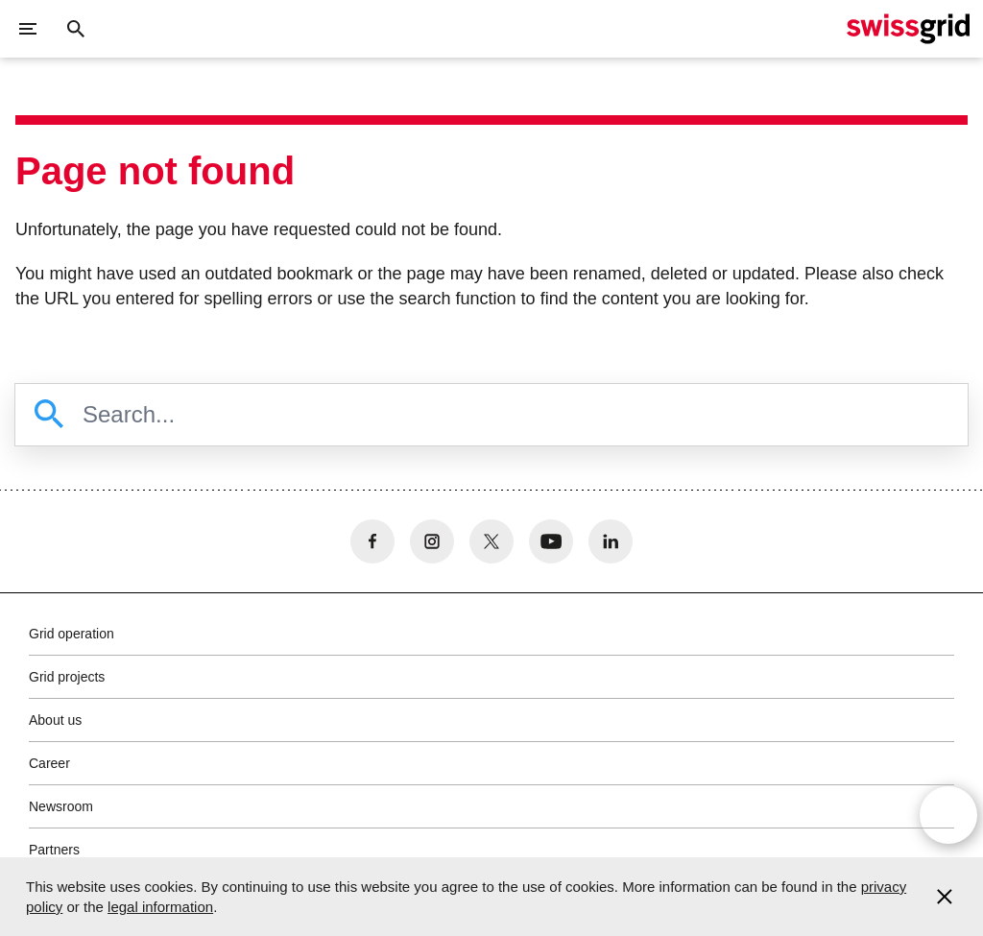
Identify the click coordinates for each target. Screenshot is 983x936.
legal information (160, 907)
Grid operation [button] (71, 633)
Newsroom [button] (61, 806)
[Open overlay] (948, 815)
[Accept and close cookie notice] (944, 896)
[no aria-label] (372, 541)
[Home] (908, 29)
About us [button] (55, 720)
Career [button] (49, 763)
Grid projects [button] (67, 676)
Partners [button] (54, 849)
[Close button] (76, 29)
